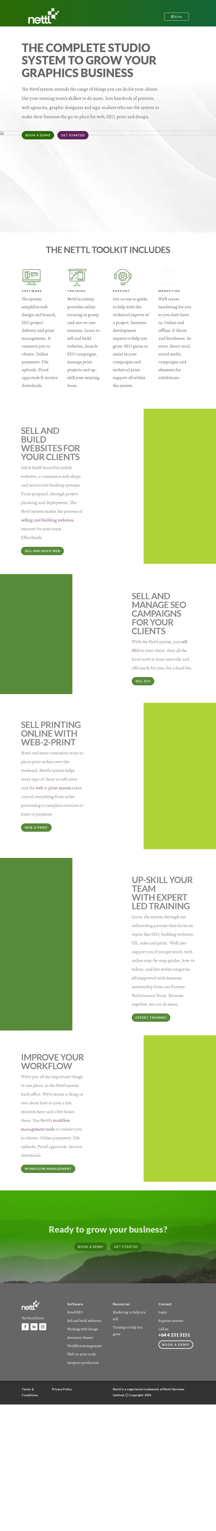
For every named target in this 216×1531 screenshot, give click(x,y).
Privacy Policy (62, 1415)
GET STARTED (73, 135)
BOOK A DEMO (37, 135)
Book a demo (175, 1370)
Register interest (171, 1346)
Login (162, 1338)
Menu (176, 17)
